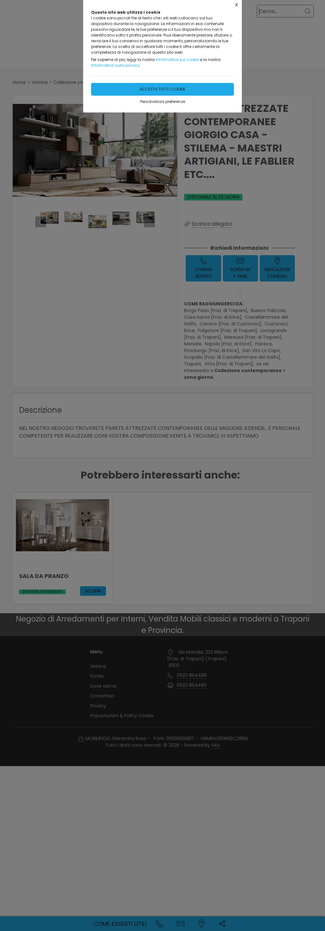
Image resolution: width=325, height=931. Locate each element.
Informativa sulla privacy (115, 65)
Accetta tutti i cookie (162, 89)
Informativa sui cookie (177, 59)
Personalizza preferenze (162, 101)
